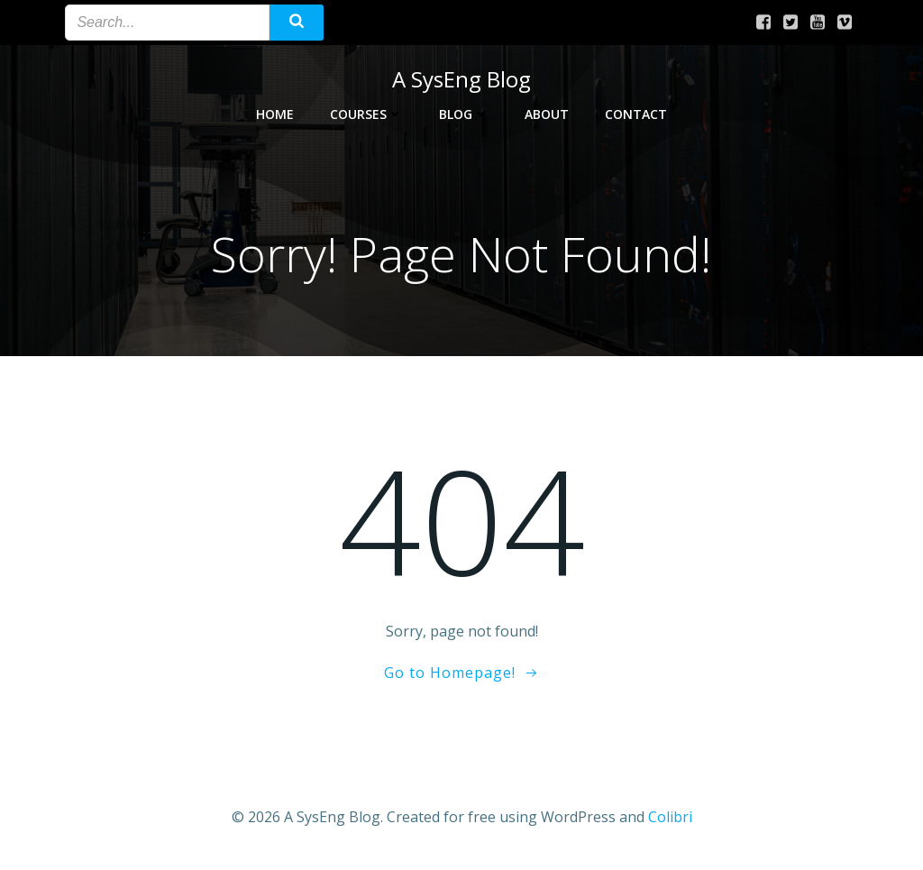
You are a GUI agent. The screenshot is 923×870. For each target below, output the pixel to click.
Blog (464, 114)
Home (275, 114)
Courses (366, 114)
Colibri (670, 817)
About (547, 114)
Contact (636, 114)
